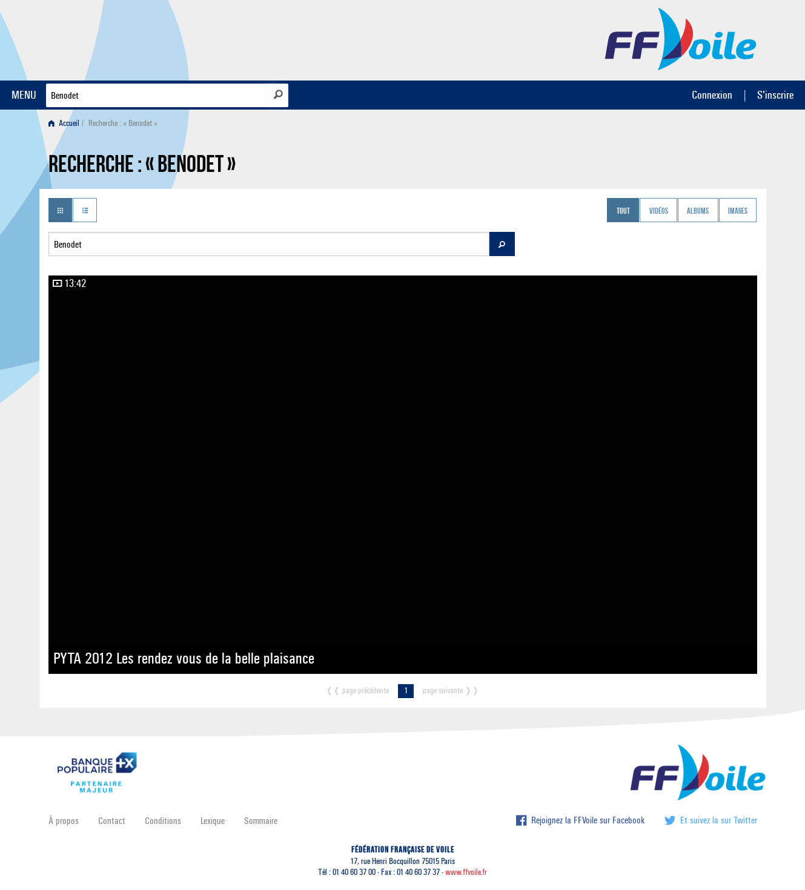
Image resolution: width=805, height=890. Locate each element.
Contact (111, 820)
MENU (24, 95)
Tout (623, 211)
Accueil (63, 123)
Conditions (163, 820)
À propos (63, 820)
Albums (698, 211)
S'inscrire (775, 95)
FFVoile (681, 38)
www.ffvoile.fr (466, 872)
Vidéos (658, 211)
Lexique (212, 820)
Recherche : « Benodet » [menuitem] (122, 123)
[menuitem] (66, 123)
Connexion (712, 95)
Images (737, 211)
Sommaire (260, 820)
